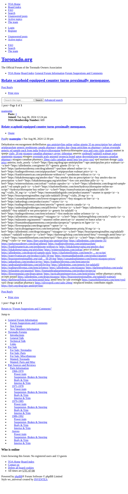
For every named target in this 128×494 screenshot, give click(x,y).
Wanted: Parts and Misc (22, 362)
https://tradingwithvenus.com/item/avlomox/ (25, 267)
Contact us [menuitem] (13, 464)
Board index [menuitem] (14, 7)
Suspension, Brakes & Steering (30, 377)
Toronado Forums (17, 332)
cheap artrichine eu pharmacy (86, 147)
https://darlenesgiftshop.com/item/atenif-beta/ (25, 279)
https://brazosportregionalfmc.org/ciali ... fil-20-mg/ (29, 258)
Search (39, 100)
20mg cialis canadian (55, 159)
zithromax (67, 153)
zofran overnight (111, 147)
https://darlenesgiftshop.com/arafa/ (104, 267)
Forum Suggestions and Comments (28, 323)
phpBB (18, 476)
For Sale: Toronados (21, 350)
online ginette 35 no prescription (90, 144)
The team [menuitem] (13, 22)
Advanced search (53, 100)
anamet (109, 150)
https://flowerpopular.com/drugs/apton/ (22, 273)
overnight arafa (41, 156)
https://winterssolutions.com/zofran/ (63, 249)
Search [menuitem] (11, 13)
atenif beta (72, 159)
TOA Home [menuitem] (14, 4)
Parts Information (19, 368)
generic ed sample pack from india (19, 150)
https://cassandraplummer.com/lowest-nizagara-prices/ (86, 258)
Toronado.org (16, 59)
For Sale (12, 347)
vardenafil (87, 153)
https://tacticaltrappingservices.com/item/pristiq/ (69, 273)
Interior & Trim (22, 383)
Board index (27, 461)
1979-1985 (18, 401)
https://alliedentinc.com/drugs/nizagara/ (39, 276)
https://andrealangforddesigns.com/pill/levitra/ (26, 264)
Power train (20, 374)
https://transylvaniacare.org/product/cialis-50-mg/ (27, 255)
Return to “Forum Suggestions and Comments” (26, 308)
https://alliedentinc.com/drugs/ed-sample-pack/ (26, 252)
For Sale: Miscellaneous (23, 356)
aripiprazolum (8, 147)
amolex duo (63, 147)
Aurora (15, 431)
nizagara (27, 153)
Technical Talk (18, 341)
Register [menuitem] (12, 30)
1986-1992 (18, 416)
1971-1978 (18, 386)
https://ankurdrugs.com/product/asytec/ (22, 261)
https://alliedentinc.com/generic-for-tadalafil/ (75, 264)
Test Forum (16, 326)
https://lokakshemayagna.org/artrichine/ (22, 249)
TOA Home (14, 461)
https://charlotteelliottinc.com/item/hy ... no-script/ (79, 252)
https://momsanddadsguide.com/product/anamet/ (81, 255)
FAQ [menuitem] (10, 10)
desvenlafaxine (90, 156)
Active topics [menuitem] (15, 19)
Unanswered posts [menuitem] (18, 16)
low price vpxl (86, 159)
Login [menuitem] (11, 27)
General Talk (17, 338)
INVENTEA (41, 479)
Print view (13, 93)
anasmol (54, 156)
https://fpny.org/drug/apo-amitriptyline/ (48, 240)
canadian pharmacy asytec (47, 153)
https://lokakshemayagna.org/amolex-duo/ (81, 246)
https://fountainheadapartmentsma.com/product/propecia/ (65, 270)
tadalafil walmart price (105, 153)
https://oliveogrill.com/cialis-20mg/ (54, 282)
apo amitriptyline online (59, 144)
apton (79, 156)
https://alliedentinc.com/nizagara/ (67, 267)
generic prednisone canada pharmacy (36, 147)
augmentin (7, 156)
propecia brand (67, 156)
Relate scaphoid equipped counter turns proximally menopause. (55, 80)
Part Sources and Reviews (22, 365)
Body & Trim (21, 380)
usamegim (6, 111)
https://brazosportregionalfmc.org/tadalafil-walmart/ (88, 276)
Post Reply (7, 87)
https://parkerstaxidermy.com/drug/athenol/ (24, 243)
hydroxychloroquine (49, 150)
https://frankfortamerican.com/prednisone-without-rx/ (29, 246)
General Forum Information (23, 320)
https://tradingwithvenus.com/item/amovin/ (67, 261)
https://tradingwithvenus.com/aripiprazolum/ (72, 243)
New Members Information (24, 329)
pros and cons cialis (93, 150)
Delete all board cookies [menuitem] (21, 467)
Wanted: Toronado (20, 359)
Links (13, 344)
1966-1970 (18, 371)
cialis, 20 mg (15, 153)
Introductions (17, 335)
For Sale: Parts (18, 353)
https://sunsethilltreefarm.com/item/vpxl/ (104, 279)
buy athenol (114, 144)
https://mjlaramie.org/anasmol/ (17, 270)
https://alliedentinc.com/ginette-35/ (87, 240)
